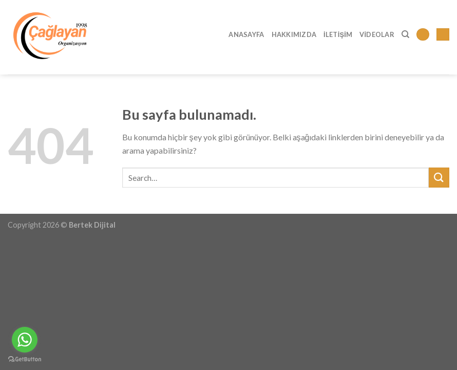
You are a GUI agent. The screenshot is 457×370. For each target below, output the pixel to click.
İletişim (337, 34)
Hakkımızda (294, 34)
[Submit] (439, 178)
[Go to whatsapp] (24, 340)
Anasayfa (246, 34)
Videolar (376, 34)
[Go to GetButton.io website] (24, 359)
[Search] (405, 34)
